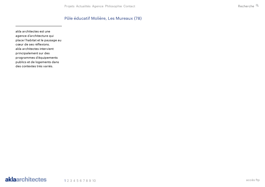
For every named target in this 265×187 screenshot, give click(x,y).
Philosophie (113, 5)
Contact (129, 5)
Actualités (83, 5)
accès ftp (253, 179)
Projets (69, 5)
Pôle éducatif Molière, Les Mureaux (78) (103, 18)
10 (94, 180)
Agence (98, 5)
